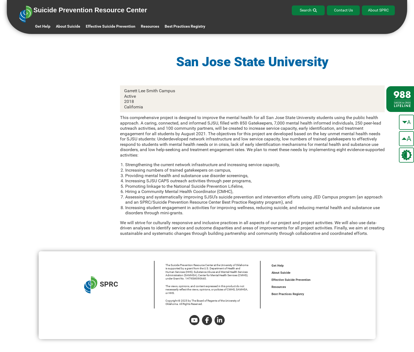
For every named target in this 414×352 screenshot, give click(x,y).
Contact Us (343, 10)
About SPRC (378, 10)
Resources (279, 287)
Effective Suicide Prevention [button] (110, 26)
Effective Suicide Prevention (291, 280)
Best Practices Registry (185, 26)
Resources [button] (150, 26)
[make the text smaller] (406, 122)
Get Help (42, 26)
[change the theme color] (406, 155)
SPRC (101, 284)
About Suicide (68, 26)
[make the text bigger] (406, 138)
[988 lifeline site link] (400, 99)
